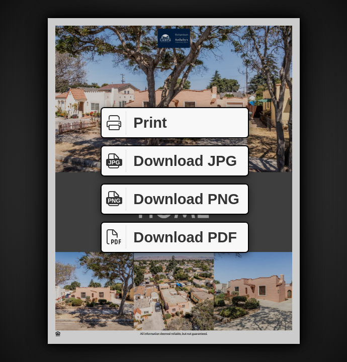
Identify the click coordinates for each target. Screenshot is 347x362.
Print (134, 123)
